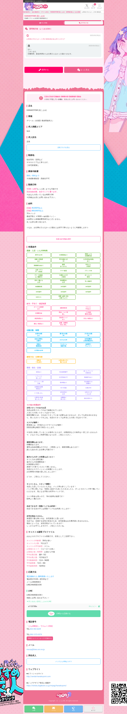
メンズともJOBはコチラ (63, 661)
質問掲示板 (91, 22)
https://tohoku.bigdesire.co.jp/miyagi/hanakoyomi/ (47, 686)
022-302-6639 (35, 629)
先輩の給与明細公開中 (63, 239)
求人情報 (43, 23)
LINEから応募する (63, 614)
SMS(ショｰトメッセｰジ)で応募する (40, 638)
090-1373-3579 (36, 634)
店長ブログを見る (64, 147)
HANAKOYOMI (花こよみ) (36, 17)
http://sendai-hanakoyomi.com (39, 676)
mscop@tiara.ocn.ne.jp (36, 649)
